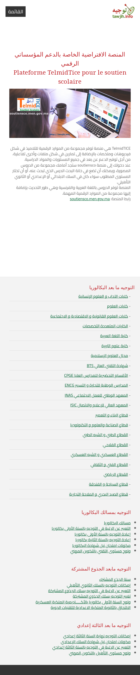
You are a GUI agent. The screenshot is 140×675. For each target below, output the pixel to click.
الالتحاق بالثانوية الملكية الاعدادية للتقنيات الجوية (91, 607)
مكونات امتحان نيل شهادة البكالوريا (101, 545)
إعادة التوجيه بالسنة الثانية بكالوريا (102, 539)
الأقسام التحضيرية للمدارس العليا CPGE (96, 375)
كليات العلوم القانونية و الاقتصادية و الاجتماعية (89, 316)
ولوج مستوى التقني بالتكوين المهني (100, 551)
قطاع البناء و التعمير (111, 415)
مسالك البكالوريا (117, 523)
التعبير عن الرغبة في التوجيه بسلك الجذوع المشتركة (89, 590)
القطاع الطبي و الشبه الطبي (105, 434)
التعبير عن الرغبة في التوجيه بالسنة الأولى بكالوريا (91, 528)
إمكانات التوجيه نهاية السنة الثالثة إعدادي (96, 636)
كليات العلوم (117, 306)
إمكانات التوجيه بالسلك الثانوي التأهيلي (99, 585)
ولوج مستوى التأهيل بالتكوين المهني (100, 653)
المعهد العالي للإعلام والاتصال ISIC (99, 405)
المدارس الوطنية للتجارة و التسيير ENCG (96, 385)
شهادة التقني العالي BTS (107, 365)
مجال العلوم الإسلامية (109, 355)
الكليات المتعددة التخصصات (105, 326)
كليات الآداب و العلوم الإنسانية (103, 296)
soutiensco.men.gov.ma (90, 198)
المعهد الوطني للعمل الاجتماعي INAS (96, 395)
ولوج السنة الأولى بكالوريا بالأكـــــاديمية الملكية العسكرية (83, 602)
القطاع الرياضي (116, 474)
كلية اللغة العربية (114, 335)
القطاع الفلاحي (115, 444)
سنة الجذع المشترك (114, 579)
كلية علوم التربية (114, 345)
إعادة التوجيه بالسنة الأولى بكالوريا (103, 534)
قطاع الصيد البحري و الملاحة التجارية (98, 494)
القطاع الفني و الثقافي (109, 464)
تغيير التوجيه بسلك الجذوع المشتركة (102, 596)
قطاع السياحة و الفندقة (108, 484)
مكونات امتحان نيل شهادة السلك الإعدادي (96, 641)
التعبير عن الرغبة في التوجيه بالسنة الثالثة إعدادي (91, 647)
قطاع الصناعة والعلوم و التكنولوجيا (99, 425)
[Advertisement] (70, 33)
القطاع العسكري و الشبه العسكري (99, 454)
